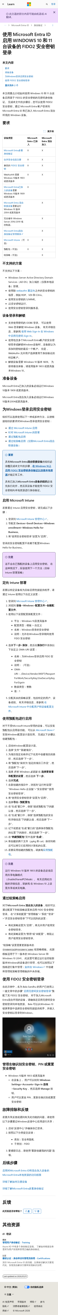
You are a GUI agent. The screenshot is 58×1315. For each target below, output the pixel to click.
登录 (53, 3)
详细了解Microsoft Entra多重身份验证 (23, 1188)
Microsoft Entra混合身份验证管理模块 (13, 232)
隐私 (4, 1306)
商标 (4, 1310)
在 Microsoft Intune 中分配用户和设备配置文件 (31, 707)
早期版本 (21, 1301)
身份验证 (38, 25)
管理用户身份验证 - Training (16, 1242)
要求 (7, 68)
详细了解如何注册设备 (14, 1181)
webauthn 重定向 (25, 290)
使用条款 (38, 1306)
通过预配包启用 (17, 436)
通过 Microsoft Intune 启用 (22, 428)
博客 (32, 1301)
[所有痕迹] (5, 25)
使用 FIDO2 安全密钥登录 (17, 80)
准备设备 (9, 72)
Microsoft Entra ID (20, 25)
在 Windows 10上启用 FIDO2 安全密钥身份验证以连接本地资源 (29, 470)
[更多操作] (53, 25)
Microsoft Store (44, 730)
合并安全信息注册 (12, 159)
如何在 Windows (34, 967)
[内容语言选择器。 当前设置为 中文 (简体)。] (10, 1287)
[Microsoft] (29, 4)
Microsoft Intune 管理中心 (30, 519)
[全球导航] (3, 4)
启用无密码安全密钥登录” (38, 991)
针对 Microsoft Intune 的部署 (24, 432)
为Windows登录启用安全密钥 (19, 76)
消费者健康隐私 (20, 1306)
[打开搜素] (47, 4)
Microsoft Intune (12, 239)
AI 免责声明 (8, 1301)
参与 (42, 1301)
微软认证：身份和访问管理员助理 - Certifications (26, 1258)
